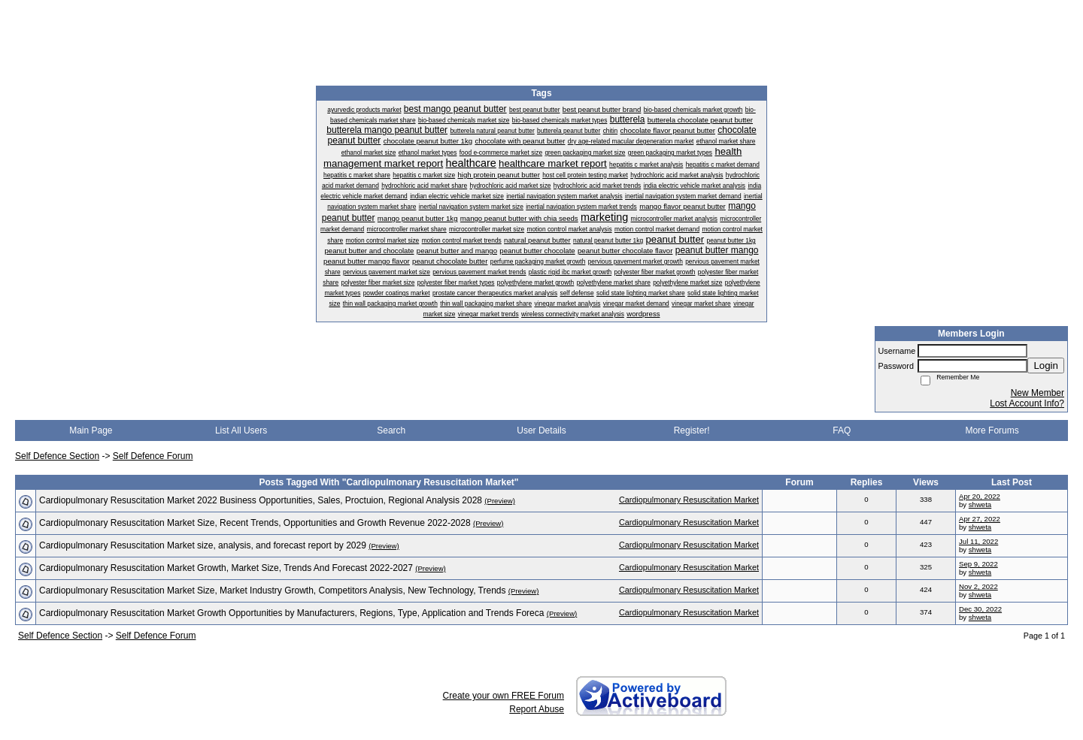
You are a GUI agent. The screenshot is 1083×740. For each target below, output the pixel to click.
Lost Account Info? (1027, 403)
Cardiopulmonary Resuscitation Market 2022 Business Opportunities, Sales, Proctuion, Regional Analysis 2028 (260, 500)
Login (1045, 365)
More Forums (991, 430)
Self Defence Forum (153, 456)
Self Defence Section (57, 456)
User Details (541, 430)
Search (391, 430)
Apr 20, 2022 (979, 496)
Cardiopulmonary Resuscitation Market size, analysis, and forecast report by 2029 (202, 545)
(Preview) (499, 501)
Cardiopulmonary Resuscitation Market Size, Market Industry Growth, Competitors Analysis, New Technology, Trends (272, 590)
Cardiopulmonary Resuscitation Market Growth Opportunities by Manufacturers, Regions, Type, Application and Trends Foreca (291, 613)
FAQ (842, 430)
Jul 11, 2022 (978, 541)
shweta (980, 504)
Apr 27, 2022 (979, 519)
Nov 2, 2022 (978, 586)
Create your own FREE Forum (503, 695)
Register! (692, 430)
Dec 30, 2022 (980, 609)
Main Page (90, 430)
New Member (1037, 393)
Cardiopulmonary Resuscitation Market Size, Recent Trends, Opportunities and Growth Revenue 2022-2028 (255, 523)
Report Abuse (536, 709)
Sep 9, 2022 (978, 564)
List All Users (241, 430)
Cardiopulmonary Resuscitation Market (689, 499)
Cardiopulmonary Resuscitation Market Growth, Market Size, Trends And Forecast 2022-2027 (226, 568)
